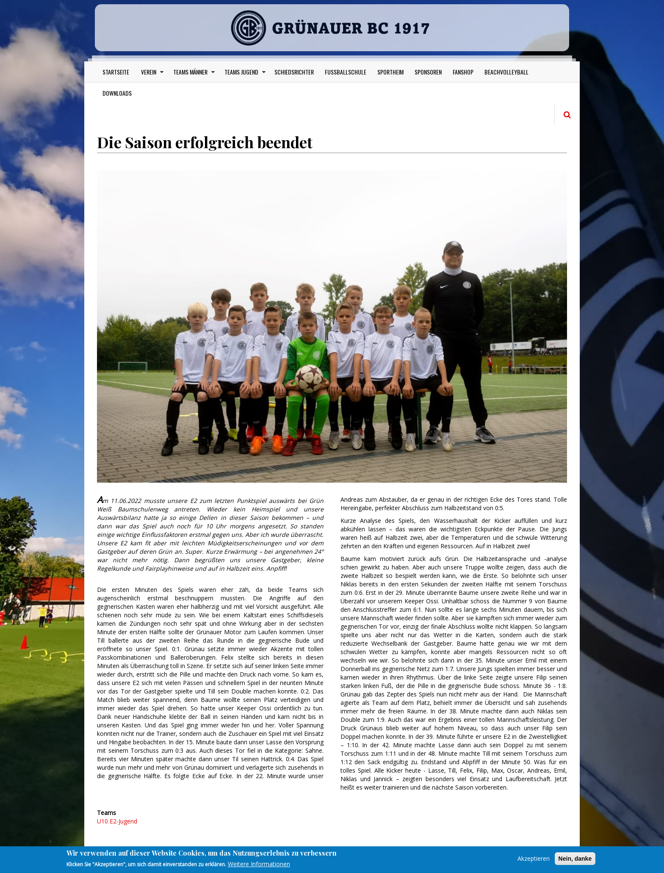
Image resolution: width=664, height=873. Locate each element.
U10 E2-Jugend (117, 821)
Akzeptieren (533, 858)
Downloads (117, 92)
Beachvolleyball (506, 71)
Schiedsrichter (294, 71)
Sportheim (390, 71)
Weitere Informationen (259, 864)
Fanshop (463, 71)
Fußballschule (345, 71)
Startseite (115, 71)
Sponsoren (428, 71)
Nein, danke (575, 858)
